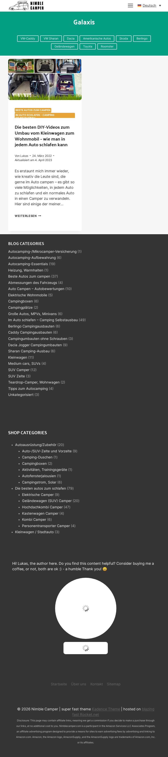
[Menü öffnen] (130, 5)
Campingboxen (20, 301)
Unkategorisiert (20, 395)
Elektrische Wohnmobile (27, 295)
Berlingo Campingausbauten (31, 326)
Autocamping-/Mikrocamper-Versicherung (42, 251)
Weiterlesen (28, 216)
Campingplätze (20, 307)
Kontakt (96, 684)
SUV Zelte (16, 376)
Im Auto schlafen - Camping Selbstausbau (35, 116)
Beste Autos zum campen (33, 110)
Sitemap (113, 684)
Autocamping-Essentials (28, 264)
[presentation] (45, 79)
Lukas (24, 155)
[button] (149, 5)
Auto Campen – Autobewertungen (36, 289)
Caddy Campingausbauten (30, 332)
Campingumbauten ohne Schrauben (37, 339)
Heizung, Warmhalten (25, 270)
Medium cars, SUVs (24, 363)
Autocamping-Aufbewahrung (32, 258)
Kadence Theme (106, 709)
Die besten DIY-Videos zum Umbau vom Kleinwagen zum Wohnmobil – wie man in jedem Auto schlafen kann (44, 135)
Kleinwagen (17, 357)
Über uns (78, 684)
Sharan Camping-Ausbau (29, 351)
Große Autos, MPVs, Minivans (32, 314)
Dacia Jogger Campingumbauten (35, 345)
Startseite (59, 684)
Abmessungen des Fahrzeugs (32, 283)
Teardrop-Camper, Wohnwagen (34, 382)
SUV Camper (18, 370)
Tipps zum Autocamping (28, 389)
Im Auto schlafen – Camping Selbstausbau (43, 320)
